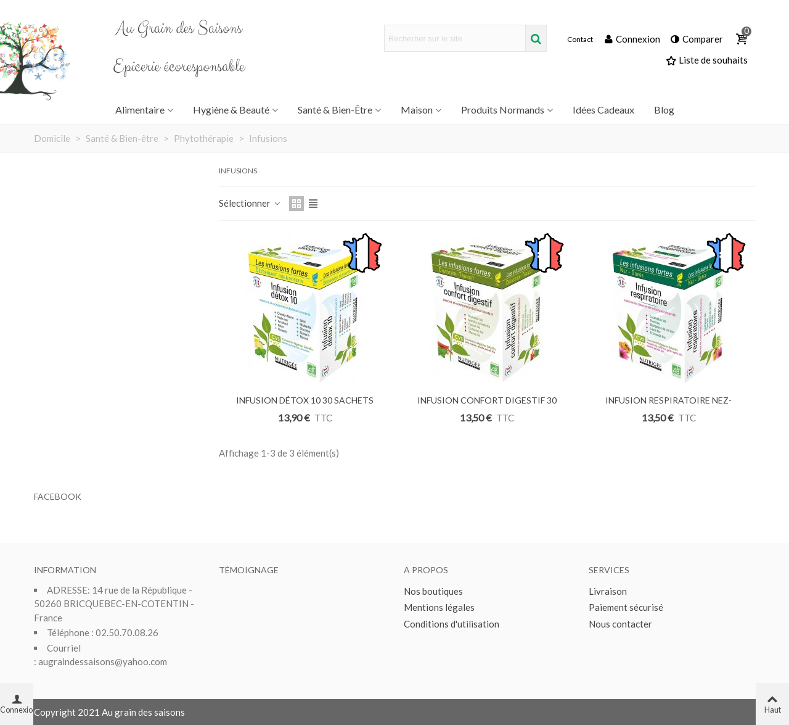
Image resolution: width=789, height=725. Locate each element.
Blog (664, 109)
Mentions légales (439, 607)
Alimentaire (140, 109)
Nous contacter (620, 623)
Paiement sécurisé (626, 607)
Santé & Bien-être (335, 109)
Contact (580, 39)
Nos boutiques (433, 591)
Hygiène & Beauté (231, 109)
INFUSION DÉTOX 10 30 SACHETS (305, 400)
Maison (417, 109)
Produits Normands (502, 109)
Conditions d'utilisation (451, 623)
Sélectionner (250, 203)
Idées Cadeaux (603, 109)
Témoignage (249, 570)
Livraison (608, 591)
